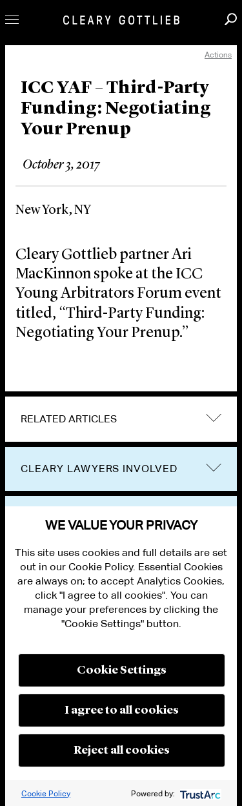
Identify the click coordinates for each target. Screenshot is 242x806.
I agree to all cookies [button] (122, 710)
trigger (213, 467)
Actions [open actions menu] (218, 54)
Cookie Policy (45, 793)
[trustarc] (199, 793)
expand (213, 418)
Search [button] (231, 19)
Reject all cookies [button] (122, 750)
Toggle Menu (12, 20)
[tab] (121, 419)
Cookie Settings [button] (121, 670)
